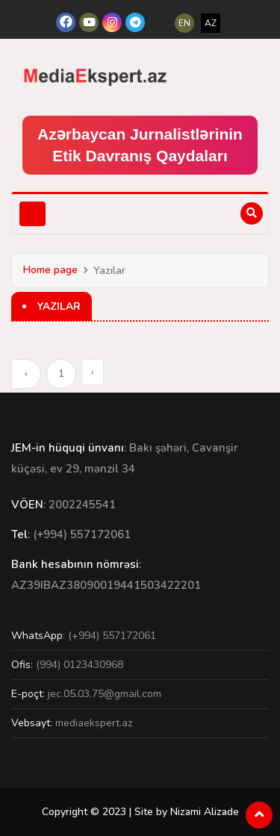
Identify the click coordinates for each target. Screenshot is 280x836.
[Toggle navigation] (32, 214)
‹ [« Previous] (26, 373)
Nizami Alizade (204, 812)
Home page (50, 270)
